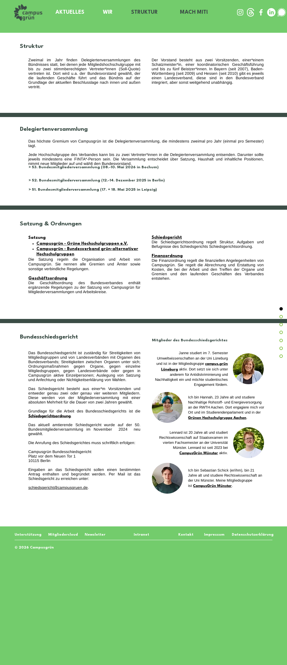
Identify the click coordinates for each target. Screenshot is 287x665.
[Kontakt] (185, 534)
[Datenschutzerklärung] (253, 534)
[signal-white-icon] (281, 12)
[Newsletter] (95, 534)
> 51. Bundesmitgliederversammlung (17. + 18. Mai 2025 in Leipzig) (93, 190)
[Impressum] (213, 534)
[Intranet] (141, 534)
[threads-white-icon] (250, 12)
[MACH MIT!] (194, 12)
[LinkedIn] (271, 12)
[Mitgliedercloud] (63, 534)
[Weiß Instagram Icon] (240, 12)
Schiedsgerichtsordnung (230, 246)
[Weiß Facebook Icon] (261, 12)
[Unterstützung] (28, 534)
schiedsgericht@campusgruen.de (58, 487)
